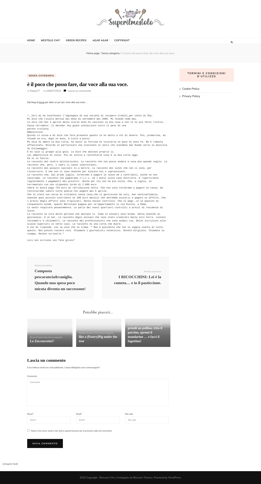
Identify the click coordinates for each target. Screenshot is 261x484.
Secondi (143, 324)
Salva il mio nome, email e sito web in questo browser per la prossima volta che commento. (71, 431)
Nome (30, 414)
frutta (45, 337)
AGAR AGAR (100, 40)
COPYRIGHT (122, 40)
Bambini (82, 333)
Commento (32, 376)
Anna (41, 102)
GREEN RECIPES (76, 40)
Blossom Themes (143, 477)
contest (131, 324)
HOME (31, 40)
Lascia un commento (79, 91)
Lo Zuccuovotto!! (42, 341)
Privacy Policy (191, 96)
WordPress (174, 477)
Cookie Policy (190, 89)
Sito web (129, 414)
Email (79, 414)
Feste (39, 337)
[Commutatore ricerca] (232, 42)
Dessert (33, 337)
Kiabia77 (35, 91)
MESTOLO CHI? (50, 40)
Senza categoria (41, 75)
